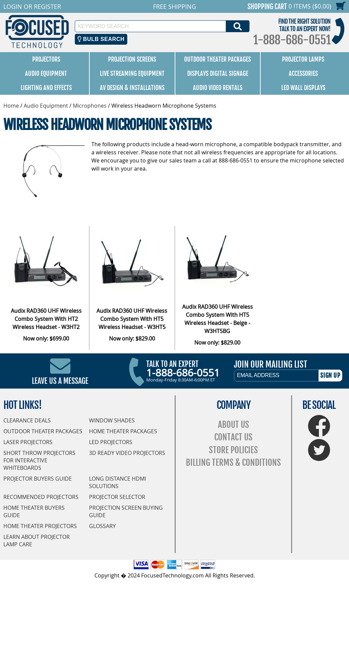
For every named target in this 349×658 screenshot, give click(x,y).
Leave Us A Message (60, 381)
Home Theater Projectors (40, 526)
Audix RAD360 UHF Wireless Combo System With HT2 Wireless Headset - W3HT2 (46, 319)
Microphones (90, 105)
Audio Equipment (46, 73)
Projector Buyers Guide (37, 478)
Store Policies (233, 450)
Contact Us (233, 437)
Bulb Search (101, 39)
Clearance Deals (27, 420)
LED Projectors (110, 442)
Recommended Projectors (41, 497)
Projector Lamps (303, 59)
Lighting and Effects (46, 87)
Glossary (102, 526)
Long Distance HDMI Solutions (117, 482)
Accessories (303, 73)
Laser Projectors (27, 442)
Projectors (46, 59)
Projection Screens (132, 59)
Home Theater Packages (123, 431)
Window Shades (112, 420)
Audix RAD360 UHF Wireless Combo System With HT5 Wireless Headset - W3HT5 (131, 319)
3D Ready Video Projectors (127, 453)
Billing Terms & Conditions (233, 462)
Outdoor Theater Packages (217, 59)
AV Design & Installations (132, 87)
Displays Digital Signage (217, 73)
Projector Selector (117, 497)
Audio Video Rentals (217, 87)
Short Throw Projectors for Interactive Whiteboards (39, 460)
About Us (233, 424)
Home (11, 105)
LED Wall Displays (303, 87)
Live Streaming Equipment (132, 73)
